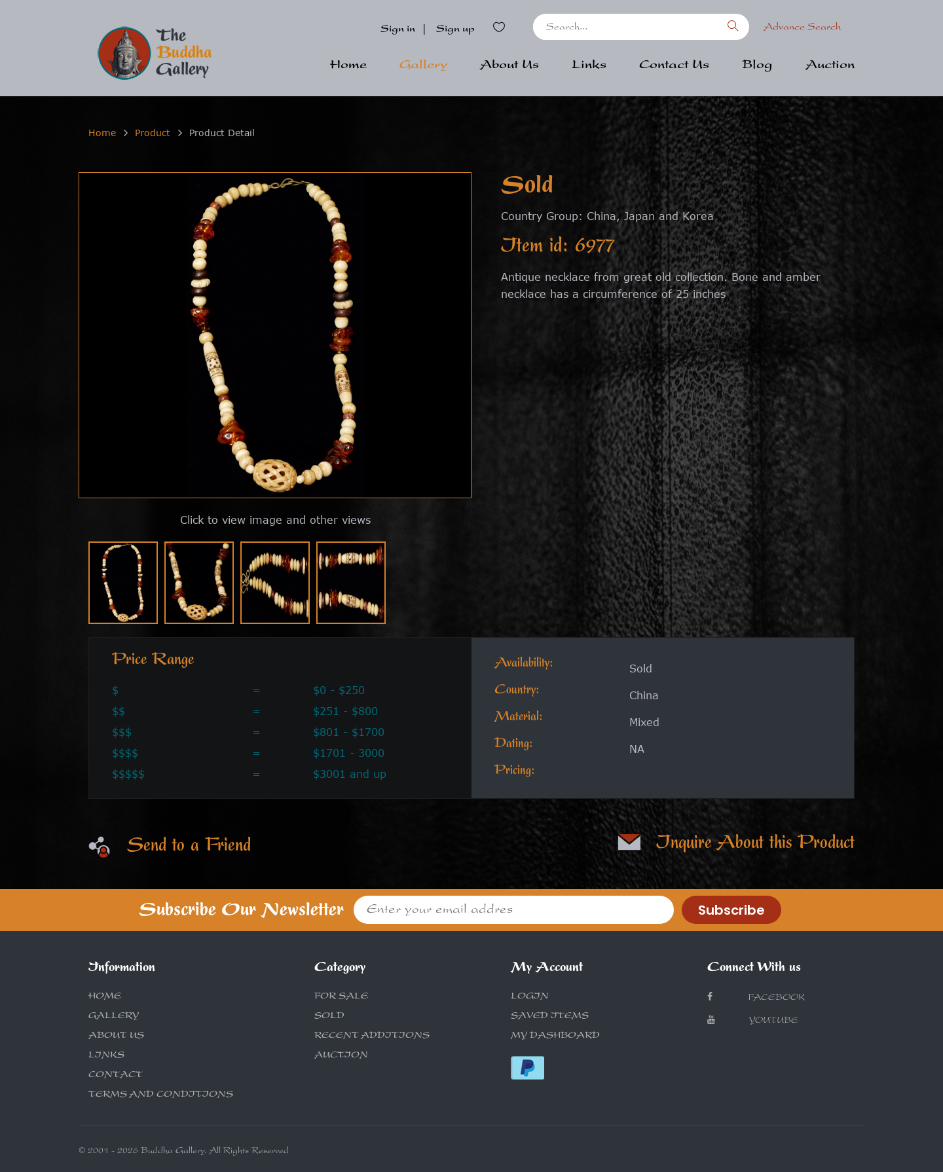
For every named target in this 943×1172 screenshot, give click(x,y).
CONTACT (115, 1075)
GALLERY (113, 1016)
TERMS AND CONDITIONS (160, 1095)
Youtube (752, 1020)
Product (152, 132)
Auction (830, 66)
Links (589, 66)
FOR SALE (341, 997)
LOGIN (530, 997)
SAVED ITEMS (550, 1016)
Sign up (455, 30)
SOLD (329, 1016)
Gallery (423, 66)
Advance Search (802, 28)
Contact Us (674, 66)
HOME (104, 997)
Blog (757, 66)
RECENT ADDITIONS (372, 1036)
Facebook (756, 997)
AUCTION (341, 1056)
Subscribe (731, 910)
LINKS (106, 1056)
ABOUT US (116, 1036)
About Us (509, 66)
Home (348, 66)
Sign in (397, 30)
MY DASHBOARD (555, 1036)
